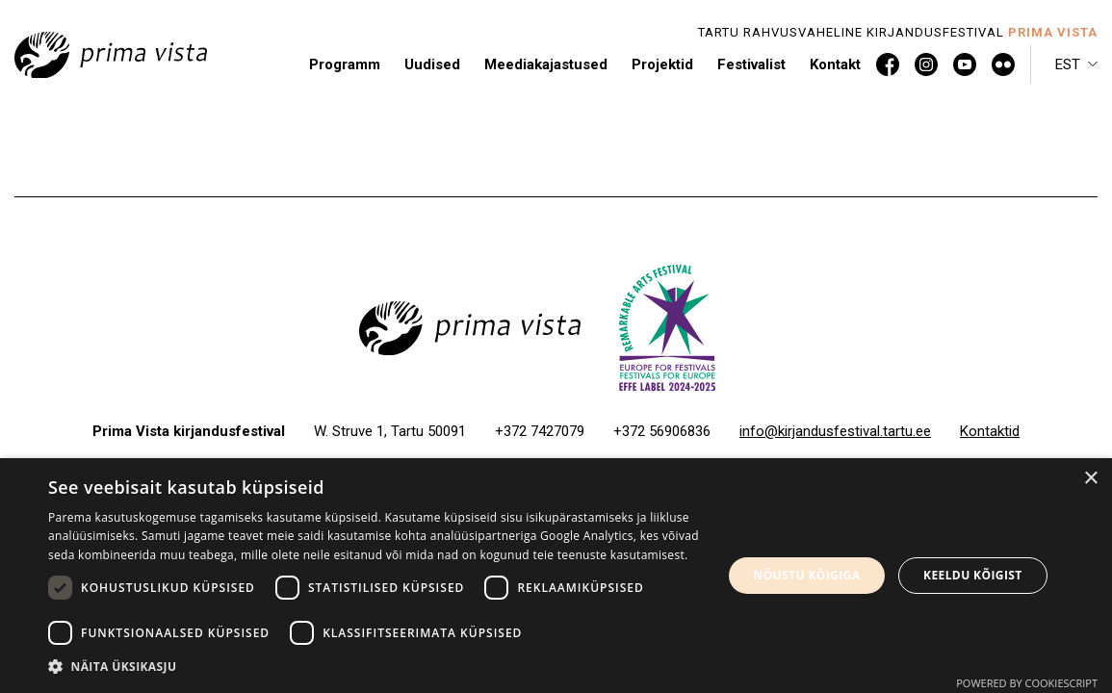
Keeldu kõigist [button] (972, 575)
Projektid (662, 64)
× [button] (1090, 479)
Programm (344, 64)
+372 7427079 (539, 431)
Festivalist (751, 64)
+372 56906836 (662, 431)
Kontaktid (990, 431)
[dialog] (556, 575)
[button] (1076, 64)
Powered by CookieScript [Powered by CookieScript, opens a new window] (1027, 683)
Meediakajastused (546, 64)
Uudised (432, 64)
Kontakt (835, 64)
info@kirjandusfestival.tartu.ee (835, 431)
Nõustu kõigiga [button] (807, 575)
